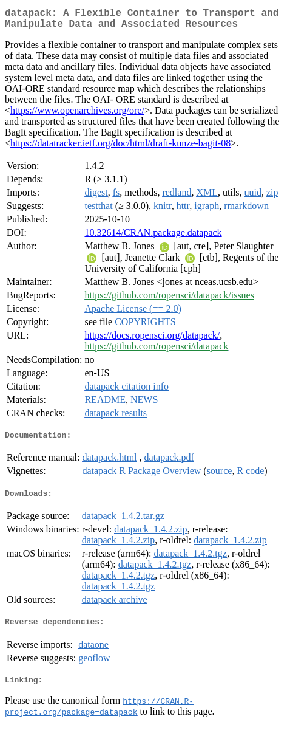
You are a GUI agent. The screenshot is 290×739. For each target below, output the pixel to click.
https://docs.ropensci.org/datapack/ (152, 340)
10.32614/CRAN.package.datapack (152, 237)
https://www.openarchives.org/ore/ (77, 115)
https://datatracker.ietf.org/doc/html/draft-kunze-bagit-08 (120, 148)
